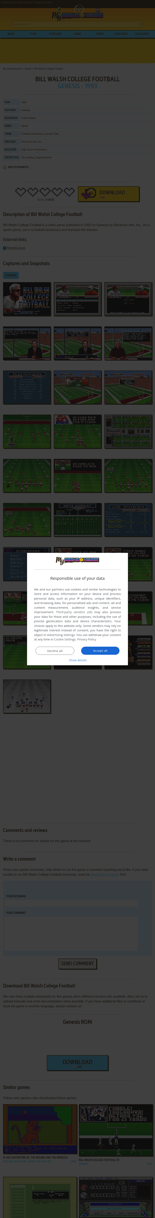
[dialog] (77, 609)
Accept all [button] (100, 651)
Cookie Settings (65, 639)
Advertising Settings (61, 635)
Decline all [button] (55, 651)
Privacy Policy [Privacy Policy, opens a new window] (86, 639)
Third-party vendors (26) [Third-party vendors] (74, 612)
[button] (77, 660)
